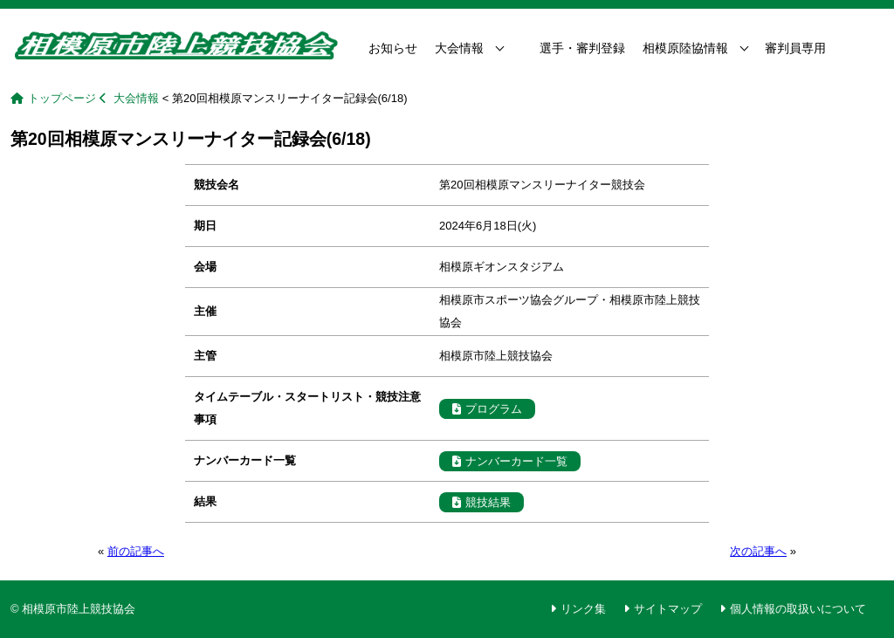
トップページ (62, 98)
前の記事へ (135, 551)
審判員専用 (795, 48)
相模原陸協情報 (685, 48)
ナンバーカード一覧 (509, 461)
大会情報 (459, 48)
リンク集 (583, 608)
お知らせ (392, 48)
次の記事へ (758, 551)
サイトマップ (668, 608)
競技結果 (481, 502)
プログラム (487, 408)
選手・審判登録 (582, 48)
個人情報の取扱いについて (798, 608)
